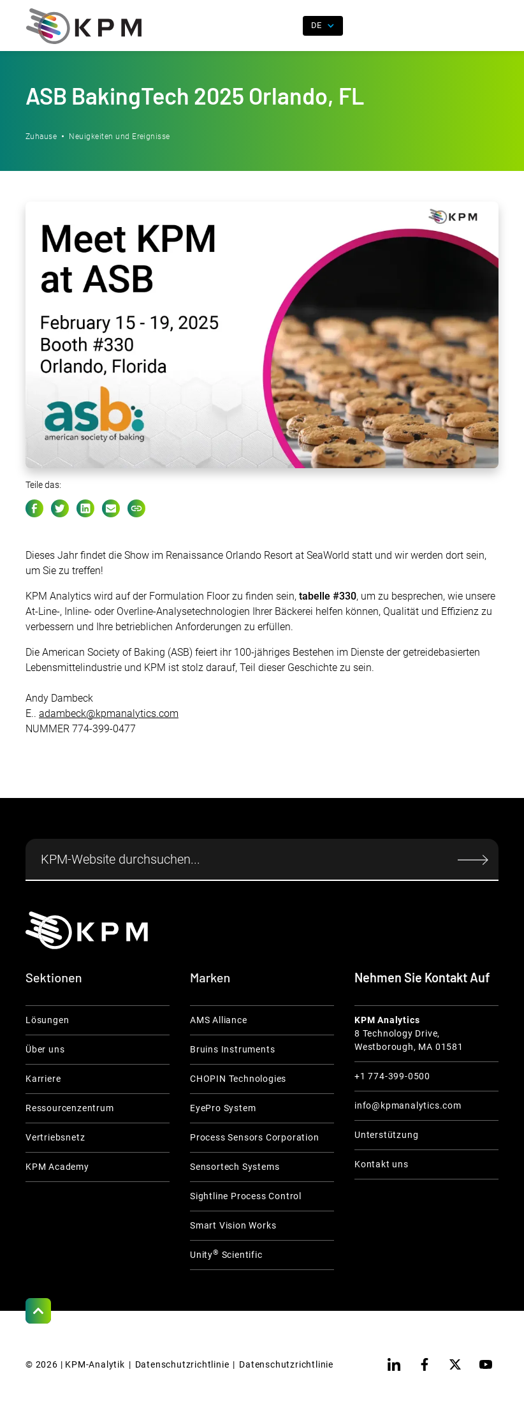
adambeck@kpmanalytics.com (108, 713)
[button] (489, 26)
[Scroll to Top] (38, 1311)
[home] (84, 26)
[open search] (286, 26)
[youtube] (486, 1364)
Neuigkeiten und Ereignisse (119, 136)
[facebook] (424, 1364)
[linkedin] (394, 1364)
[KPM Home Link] (86, 930)
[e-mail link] (111, 508)
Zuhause (41, 136)
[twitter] (455, 1364)
